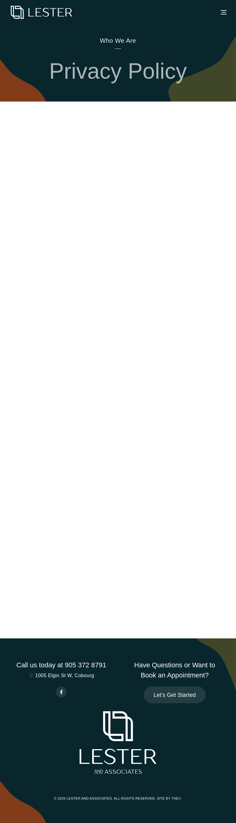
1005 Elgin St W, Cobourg (61, 675)
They (176, 798)
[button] (223, 12)
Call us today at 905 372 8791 (61, 665)
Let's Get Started (175, 695)
